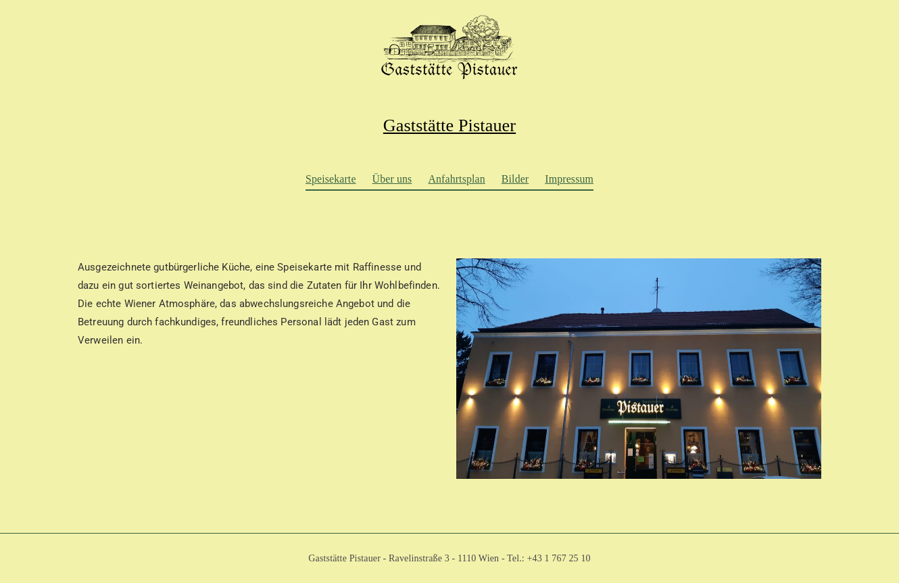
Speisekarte (331, 179)
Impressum (569, 179)
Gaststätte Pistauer (449, 125)
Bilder (515, 179)
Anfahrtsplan (456, 179)
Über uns (392, 179)
